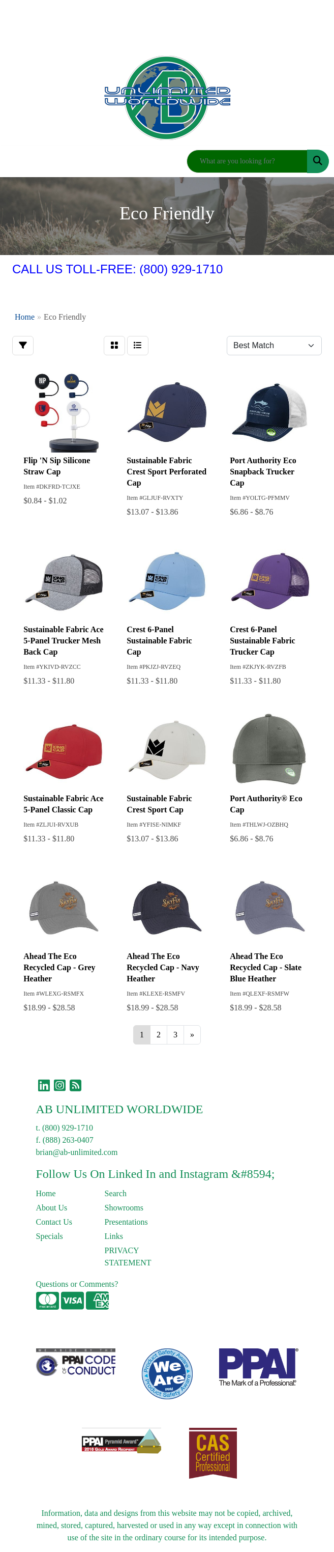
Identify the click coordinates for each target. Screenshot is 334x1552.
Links (114, 1236)
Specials (49, 1236)
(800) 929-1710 (67, 1127)
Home (46, 1193)
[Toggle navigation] (15, 161)
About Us (52, 1207)
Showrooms (124, 1207)
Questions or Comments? (77, 1284)
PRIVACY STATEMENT (128, 1256)
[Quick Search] (247, 161)
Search (116, 1193)
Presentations (126, 1222)
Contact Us (54, 1222)
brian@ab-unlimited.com (77, 1152)
